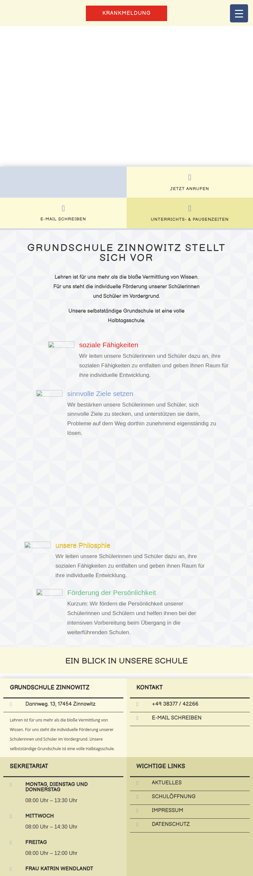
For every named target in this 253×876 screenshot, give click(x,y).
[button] (10, 96)
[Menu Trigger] (239, 13)
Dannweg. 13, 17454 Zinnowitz (60, 704)
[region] (126, 96)
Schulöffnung (174, 797)
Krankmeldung (126, 13)
